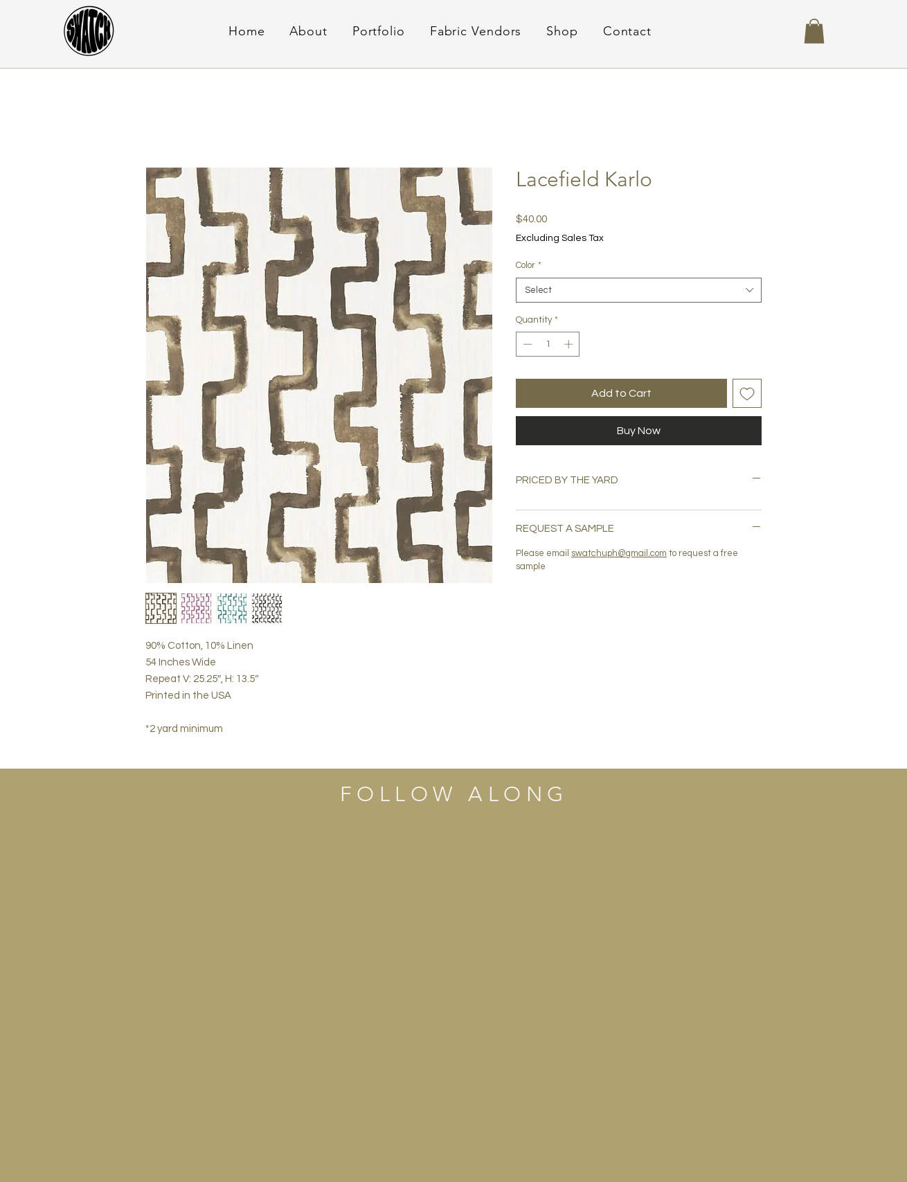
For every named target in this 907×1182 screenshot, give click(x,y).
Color (528, 265)
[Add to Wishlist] (747, 393)
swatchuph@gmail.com (619, 553)
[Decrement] (526, 344)
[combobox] (639, 290)
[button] (814, 31)
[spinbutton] (548, 344)
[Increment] (570, 344)
